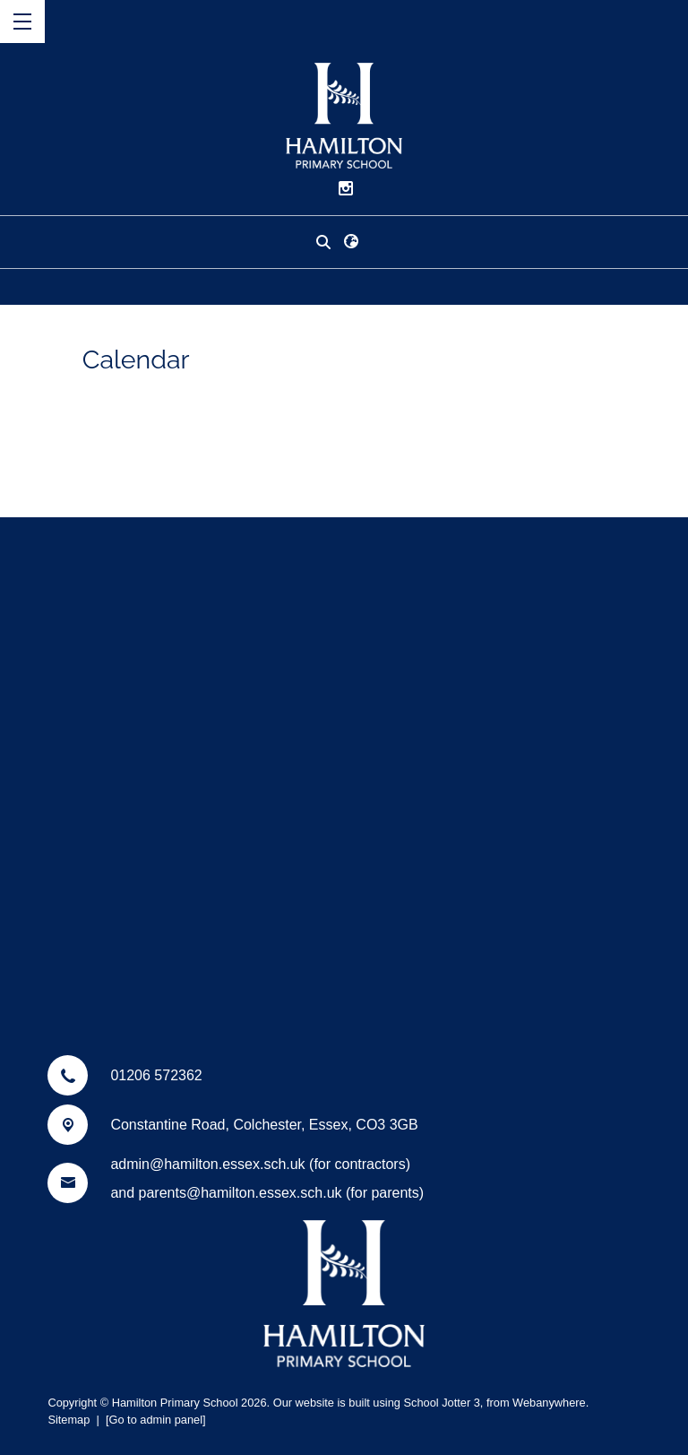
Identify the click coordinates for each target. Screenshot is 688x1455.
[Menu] (22, 21)
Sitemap (68, 1419)
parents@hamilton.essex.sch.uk (240, 1192)
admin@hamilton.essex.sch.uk (207, 1164)
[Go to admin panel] (156, 1419)
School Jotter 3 (441, 1402)
